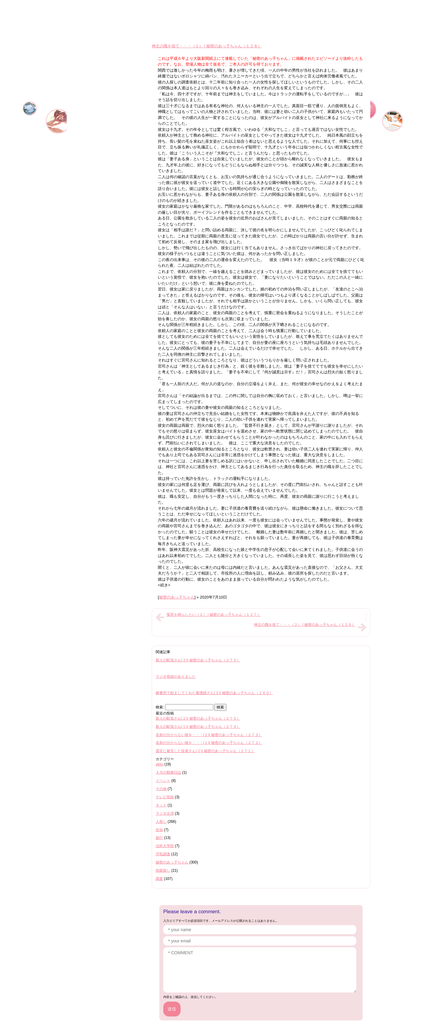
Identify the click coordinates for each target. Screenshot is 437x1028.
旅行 (159, 838)
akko (160, 764)
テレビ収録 (165, 797)
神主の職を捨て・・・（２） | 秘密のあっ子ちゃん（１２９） (304, 625)
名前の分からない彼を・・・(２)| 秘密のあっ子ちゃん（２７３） (209, 735)
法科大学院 (165, 846)
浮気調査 (163, 854)
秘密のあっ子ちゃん (177, 597)
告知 (159, 830)
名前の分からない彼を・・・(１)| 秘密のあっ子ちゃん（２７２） (209, 743)
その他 (161, 789)
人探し (161, 821)
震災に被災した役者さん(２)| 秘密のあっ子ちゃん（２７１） (205, 751)
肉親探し (163, 870)
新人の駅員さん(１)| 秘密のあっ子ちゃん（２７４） (198, 726)
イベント (163, 781)
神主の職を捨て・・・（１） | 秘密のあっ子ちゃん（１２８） (207, 46)
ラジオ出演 (165, 813)
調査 (159, 879)
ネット (161, 805)
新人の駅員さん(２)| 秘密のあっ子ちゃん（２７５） (198, 660)
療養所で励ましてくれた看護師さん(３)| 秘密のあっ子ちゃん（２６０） (214, 693)
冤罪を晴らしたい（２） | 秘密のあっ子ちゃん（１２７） (214, 614)
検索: (160, 707)
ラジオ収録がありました (176, 676)
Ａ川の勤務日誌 (168, 772)
